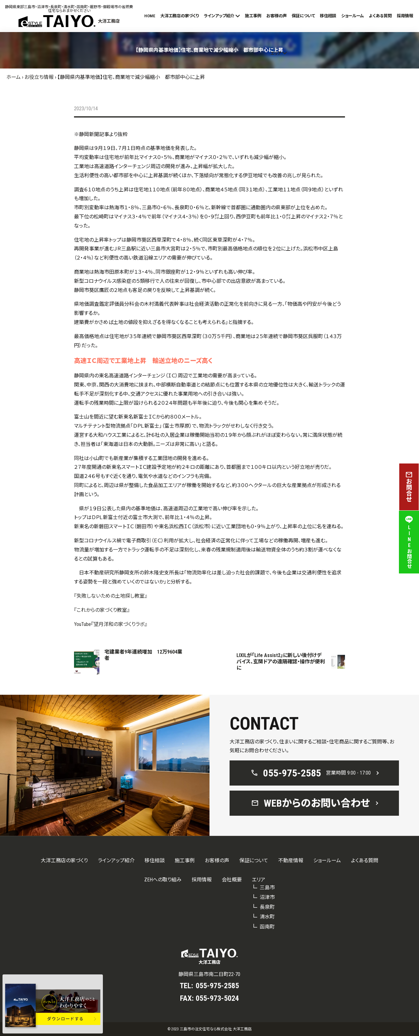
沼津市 (267, 897)
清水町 (267, 917)
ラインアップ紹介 (219, 16)
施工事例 (253, 16)
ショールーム (352, 16)
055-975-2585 (217, 985)
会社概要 (232, 880)
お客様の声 (276, 16)
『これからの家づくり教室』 (102, 610)
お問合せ (409, 486)
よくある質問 (380, 16)
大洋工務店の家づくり (179, 16)
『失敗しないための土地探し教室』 (110, 596)
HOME (149, 16)
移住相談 (328, 16)
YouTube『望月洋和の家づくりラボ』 (110, 624)
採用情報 (405, 16)
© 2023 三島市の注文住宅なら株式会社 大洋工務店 (209, 1029)
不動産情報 (290, 860)
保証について (303, 16)
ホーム (13, 77)
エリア (275, 53)
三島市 (267, 888)
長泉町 (267, 907)
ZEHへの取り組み (163, 880)
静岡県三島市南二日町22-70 (209, 974)
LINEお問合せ (409, 542)
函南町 (267, 927)
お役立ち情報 (39, 77)
